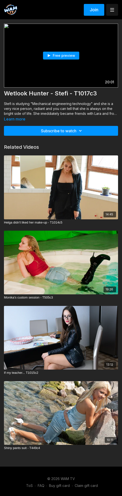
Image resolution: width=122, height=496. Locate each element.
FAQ (41, 485)
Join (94, 9)
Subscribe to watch (62, 131)
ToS (29, 485)
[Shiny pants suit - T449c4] (61, 448)
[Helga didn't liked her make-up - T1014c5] (61, 222)
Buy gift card (59, 485)
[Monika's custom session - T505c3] (61, 297)
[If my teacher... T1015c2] (61, 372)
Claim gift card (86, 485)
